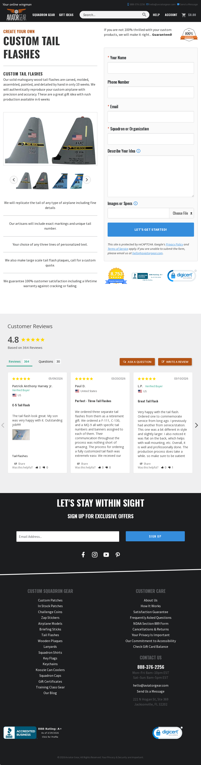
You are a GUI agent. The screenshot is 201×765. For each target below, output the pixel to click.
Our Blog (50, 693)
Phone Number (118, 82)
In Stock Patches (50, 606)
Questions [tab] (46, 361)
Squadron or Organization (129, 128)
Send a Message (187, 4)
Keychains (50, 664)
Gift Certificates (50, 681)
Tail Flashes (20, 456)
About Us (150, 600)
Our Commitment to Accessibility (151, 641)
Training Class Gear (50, 687)
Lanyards (50, 646)
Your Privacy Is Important (151, 635)
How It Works (151, 606)
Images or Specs (123, 203)
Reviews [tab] (15, 361)
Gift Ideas (66, 14)
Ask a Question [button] (139, 362)
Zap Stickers (50, 617)
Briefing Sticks (50, 629)
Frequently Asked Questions (150, 617)
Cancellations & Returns (151, 629)
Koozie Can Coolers (50, 670)
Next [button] (87, 180)
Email (113, 106)
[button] (38, 467)
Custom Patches (50, 600)
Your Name (117, 57)
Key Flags (50, 658)
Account (170, 14)
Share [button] (19, 464)
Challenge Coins (50, 612)
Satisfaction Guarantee (150, 612)
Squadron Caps (50, 675)
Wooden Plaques (50, 641)
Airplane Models (50, 623)
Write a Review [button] (177, 362)
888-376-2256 (136, 4)
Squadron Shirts (50, 652)
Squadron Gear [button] (43, 14)
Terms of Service (118, 249)
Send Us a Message (150, 691)
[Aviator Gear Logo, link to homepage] (16, 15)
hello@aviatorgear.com (161, 4)
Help (156, 14)
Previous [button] (14, 180)
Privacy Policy (174, 244)
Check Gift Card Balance (150, 646)
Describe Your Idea (124, 150)
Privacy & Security (117, 757)
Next (196, 425)
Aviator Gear (72, 757)
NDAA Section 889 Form (150, 623)
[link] (182, 277)
